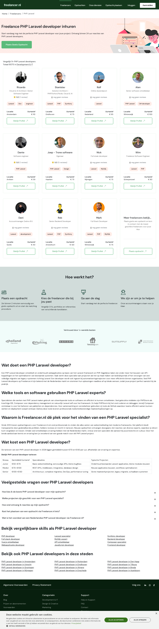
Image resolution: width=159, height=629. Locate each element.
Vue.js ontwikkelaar (10, 542)
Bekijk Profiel (20, 121)
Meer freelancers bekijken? (138, 217)
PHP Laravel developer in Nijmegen (17, 570)
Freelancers (65, 5)
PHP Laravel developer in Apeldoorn (123, 570)
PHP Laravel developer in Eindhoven (71, 564)
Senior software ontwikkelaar (138, 91)
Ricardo (21, 87)
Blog (5, 600)
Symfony (68, 104)
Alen (138, 87)
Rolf (99, 87)
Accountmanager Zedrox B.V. (21, 221)
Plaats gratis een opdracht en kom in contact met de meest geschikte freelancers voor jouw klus (138, 222)
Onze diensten (95, 5)
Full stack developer (10, 539)
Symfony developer (116, 536)
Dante (21, 152)
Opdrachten (80, 5)
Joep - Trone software (60, 152)
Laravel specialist (62, 536)
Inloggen (131, 5)
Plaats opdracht (137, 251)
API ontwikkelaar (62, 542)
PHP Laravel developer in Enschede (70, 570)
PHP (58, 104)
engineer (29, 104)
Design (66, 169)
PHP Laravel (130, 104)
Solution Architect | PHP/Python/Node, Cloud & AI (60, 92)
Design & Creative (50, 603)
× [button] (156, 613)
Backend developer (116, 539)
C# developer (144, 104)
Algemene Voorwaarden (15, 585)
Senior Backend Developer (60, 221)
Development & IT (25, 64)
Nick (99, 152)
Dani (21, 217)
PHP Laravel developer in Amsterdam (18, 561)
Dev (20, 104)
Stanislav (60, 87)
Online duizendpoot (99, 91)
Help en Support (88, 600)
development (25, 234)
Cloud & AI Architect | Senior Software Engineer (21, 92)
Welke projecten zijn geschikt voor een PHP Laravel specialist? (33, 498)
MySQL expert (61, 539)
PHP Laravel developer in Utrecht (16, 564)
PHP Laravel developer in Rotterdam (71, 561)
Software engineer (21, 156)
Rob (60, 217)
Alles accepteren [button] (116, 620)
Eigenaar (60, 156)
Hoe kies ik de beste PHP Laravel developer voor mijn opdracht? (34, 491)
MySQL (103, 169)
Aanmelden (148, 5)
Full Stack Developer (99, 221)
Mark (99, 217)
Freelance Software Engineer (138, 156)
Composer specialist (116, 542)
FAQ (82, 603)
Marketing (46, 607)
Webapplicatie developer (12, 545)
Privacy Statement (41, 585)
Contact (84, 607)
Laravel (11, 104)
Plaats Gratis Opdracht (17, 44)
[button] (53, 626)
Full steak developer (99, 156)
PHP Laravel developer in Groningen (17, 567)
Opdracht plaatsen (113, 5)
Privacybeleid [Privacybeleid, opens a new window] (76, 623)
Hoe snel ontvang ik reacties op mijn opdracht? (25, 505)
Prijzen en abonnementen (14, 603)
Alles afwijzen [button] (140, 620)
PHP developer (8, 536)
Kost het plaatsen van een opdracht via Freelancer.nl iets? (31, 511)
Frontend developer (116, 545)
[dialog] (79, 620)
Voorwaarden (9, 607)
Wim (138, 152)
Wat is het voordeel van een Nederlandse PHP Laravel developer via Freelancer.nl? (43, 518)
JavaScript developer (64, 545)
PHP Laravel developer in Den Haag (123, 561)
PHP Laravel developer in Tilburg (122, 564)
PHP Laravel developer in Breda (121, 567)
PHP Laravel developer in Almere (69, 567)
